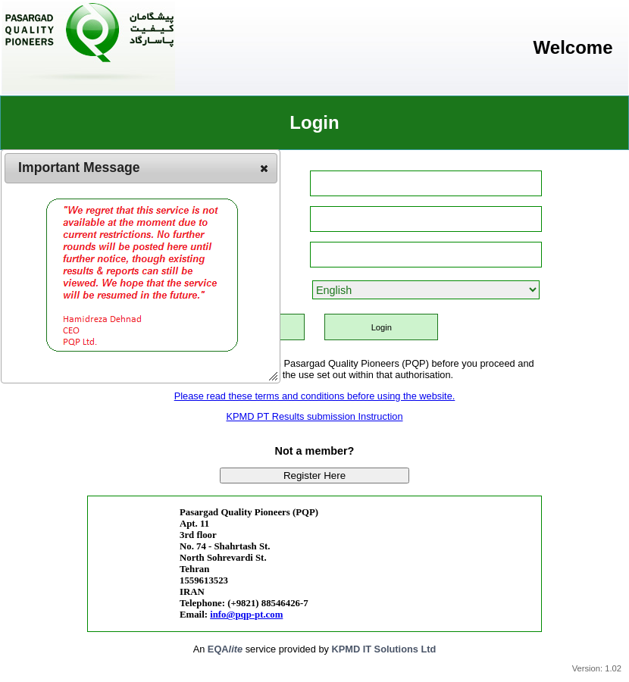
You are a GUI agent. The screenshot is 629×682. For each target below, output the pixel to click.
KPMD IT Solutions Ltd (383, 649)
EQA (225, 649)
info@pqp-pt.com (246, 614)
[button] (264, 168)
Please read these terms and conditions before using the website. (314, 396)
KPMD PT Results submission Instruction (314, 416)
